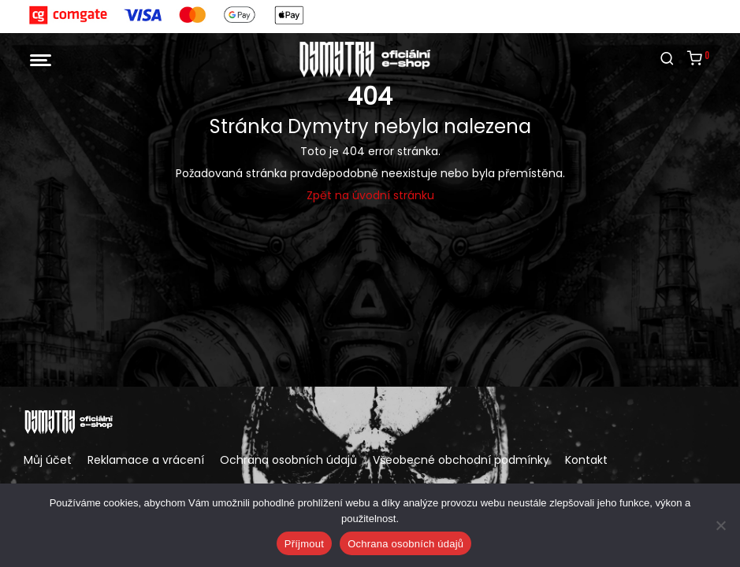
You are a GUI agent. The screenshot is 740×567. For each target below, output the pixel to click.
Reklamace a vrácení (145, 460)
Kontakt (586, 460)
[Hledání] (667, 59)
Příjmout (304, 544)
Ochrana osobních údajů (288, 460)
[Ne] (720, 525)
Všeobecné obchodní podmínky (461, 460)
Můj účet (48, 460)
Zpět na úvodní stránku (370, 195)
